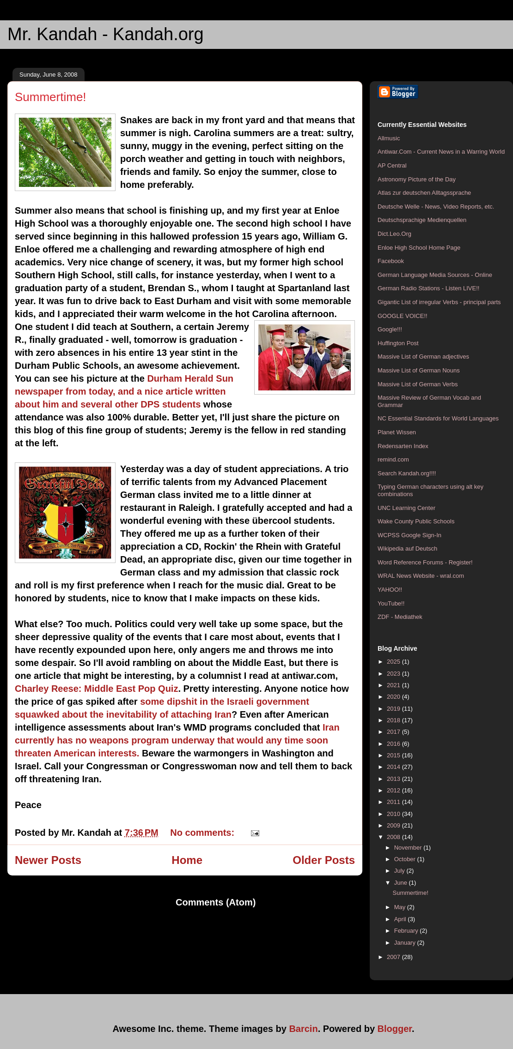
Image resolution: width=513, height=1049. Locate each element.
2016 (394, 743)
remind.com (393, 459)
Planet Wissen (397, 432)
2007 (394, 956)
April (401, 919)
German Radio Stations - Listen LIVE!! (428, 288)
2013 (394, 778)
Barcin (303, 1029)
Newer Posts (48, 860)
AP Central (392, 165)
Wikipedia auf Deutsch (407, 548)
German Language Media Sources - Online (435, 274)
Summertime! (50, 97)
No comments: (203, 832)
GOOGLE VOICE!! (403, 315)
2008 (394, 836)
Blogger (395, 1029)
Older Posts (324, 860)
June (401, 882)
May (400, 907)
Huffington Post (398, 343)
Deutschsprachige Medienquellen (422, 219)
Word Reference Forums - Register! (425, 562)
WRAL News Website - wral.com (421, 575)
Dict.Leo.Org (394, 233)
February (407, 930)
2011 (394, 801)
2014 (394, 766)
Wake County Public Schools (416, 521)
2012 (394, 790)
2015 (394, 755)
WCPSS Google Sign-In (409, 535)
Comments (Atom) (216, 902)
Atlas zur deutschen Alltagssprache (424, 192)
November (409, 847)
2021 (394, 685)
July (400, 870)
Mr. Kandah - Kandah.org (105, 34)
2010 (394, 813)
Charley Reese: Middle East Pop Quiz (96, 688)
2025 (394, 661)
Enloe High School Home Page (419, 247)
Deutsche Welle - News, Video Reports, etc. (436, 206)
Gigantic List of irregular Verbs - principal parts (439, 302)
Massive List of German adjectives (423, 356)
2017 (394, 731)
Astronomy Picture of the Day (417, 179)
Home (186, 860)
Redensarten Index (403, 446)
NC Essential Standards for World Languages (438, 418)
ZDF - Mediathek (400, 616)
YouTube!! (391, 603)
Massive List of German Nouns (419, 370)
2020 (394, 696)
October (405, 859)
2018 (394, 720)
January (405, 942)
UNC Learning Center (406, 507)
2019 (394, 708)
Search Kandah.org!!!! (407, 473)
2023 (394, 673)
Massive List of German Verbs (418, 384)
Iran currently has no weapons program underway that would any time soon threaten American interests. (177, 740)
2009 (394, 825)
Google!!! (390, 329)
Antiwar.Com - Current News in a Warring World (441, 151)
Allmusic (389, 138)
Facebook (391, 261)
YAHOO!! (390, 589)
